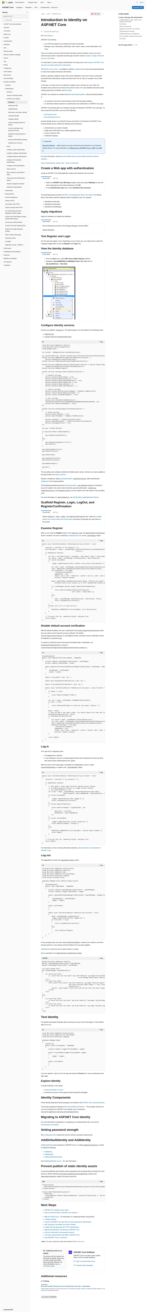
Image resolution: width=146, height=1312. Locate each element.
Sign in (142, 2)
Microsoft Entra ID (50, 114)
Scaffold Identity (79, 69)
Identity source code (50, 69)
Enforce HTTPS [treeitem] (9, 200)
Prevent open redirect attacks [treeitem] (13, 222)
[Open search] (137, 2)
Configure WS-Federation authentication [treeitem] (14, 161)
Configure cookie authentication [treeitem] (16, 149)
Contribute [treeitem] (7, 265)
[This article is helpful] (134, 45)
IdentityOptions (78, 497)
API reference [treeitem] (8, 262)
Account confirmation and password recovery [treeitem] (15, 129)
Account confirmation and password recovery (59, 1232)
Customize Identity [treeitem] (13, 116)
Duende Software (49, 145)
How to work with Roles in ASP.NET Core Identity (61, 1212)
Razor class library (87, 195)
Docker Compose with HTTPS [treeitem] (14, 207)
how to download (72, 163)
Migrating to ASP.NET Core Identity (129, 29)
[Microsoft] (3, 2)
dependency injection (59, 474)
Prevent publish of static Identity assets (130, 36)
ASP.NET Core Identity (69, 195)
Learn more (81, 1241)
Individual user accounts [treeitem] (15, 143)
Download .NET (138, 7)
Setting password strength (126, 31)
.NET (48, 14)
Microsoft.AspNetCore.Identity (74, 1107)
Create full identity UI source (54, 1090)
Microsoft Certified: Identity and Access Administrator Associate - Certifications (65, 1286)
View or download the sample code (52, 163)
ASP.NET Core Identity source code (56, 1210)
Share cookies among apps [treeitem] (13, 234)
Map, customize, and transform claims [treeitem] (16, 173)
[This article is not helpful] (137, 45)
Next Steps (68, 90)
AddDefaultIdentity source (52, 1161)
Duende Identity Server (52, 117)
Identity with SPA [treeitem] (13, 105)
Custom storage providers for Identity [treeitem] (16, 124)
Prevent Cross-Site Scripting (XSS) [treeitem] (15, 225)
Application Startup (92, 497)
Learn (43, 14)
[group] (73, 406)
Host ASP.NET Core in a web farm (56, 1237)
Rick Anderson (48, 35)
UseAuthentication (66, 478)
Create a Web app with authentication (131, 17)
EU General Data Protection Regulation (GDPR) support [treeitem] (13, 212)
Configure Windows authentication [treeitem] (16, 156)
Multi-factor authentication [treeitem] (14, 187)
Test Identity (122, 24)
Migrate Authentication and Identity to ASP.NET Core (62, 1230)
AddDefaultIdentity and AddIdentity (129, 33)
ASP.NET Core (56, 14)
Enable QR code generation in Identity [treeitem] (17, 135)
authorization (72, 485)
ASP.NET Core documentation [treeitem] (12, 24)
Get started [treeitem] (7, 31)
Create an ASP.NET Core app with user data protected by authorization (68, 1222)
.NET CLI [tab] (55, 178)
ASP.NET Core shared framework (93, 1102)
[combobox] (14, 16)
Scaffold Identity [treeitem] (12, 109)
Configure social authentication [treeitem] (15, 165)
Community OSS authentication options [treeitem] (16, 179)
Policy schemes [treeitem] (11, 169)
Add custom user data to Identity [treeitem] (17, 112)
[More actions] (103, 13)
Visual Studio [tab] (46, 178)
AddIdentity (48, 1152)
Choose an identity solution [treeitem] (14, 95)
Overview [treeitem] (6, 27)
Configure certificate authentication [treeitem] (17, 153)
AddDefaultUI (49, 1154)
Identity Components (125, 26)
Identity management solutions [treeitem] (15, 183)
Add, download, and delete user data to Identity (60, 1224)
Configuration (48, 1135)
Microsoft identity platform (77, 94)
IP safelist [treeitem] (8, 241)
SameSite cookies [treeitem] (10, 238)
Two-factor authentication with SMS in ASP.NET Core (62, 1235)
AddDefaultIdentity (47, 1145)
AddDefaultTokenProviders (53, 1157)
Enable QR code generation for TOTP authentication (62, 1227)
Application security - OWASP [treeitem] (13, 245)
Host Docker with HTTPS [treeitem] (12, 204)
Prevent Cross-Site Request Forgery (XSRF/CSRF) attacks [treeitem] (15, 218)
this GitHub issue (53, 1217)
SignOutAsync (45, 949)
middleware (45, 481)
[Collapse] (27, 12)
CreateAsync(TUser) (75, 535)
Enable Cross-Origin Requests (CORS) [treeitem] (14, 230)
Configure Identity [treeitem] (13, 119)
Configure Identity (50, 1219)
